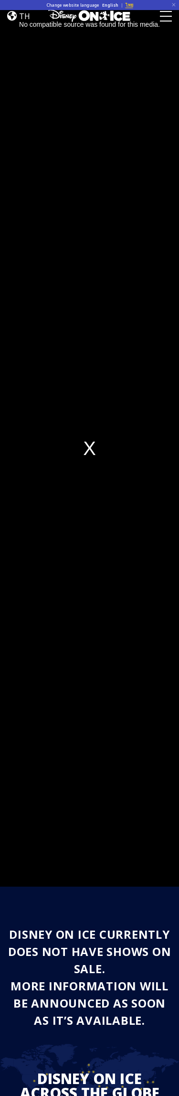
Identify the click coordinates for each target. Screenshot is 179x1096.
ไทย (129, 5)
